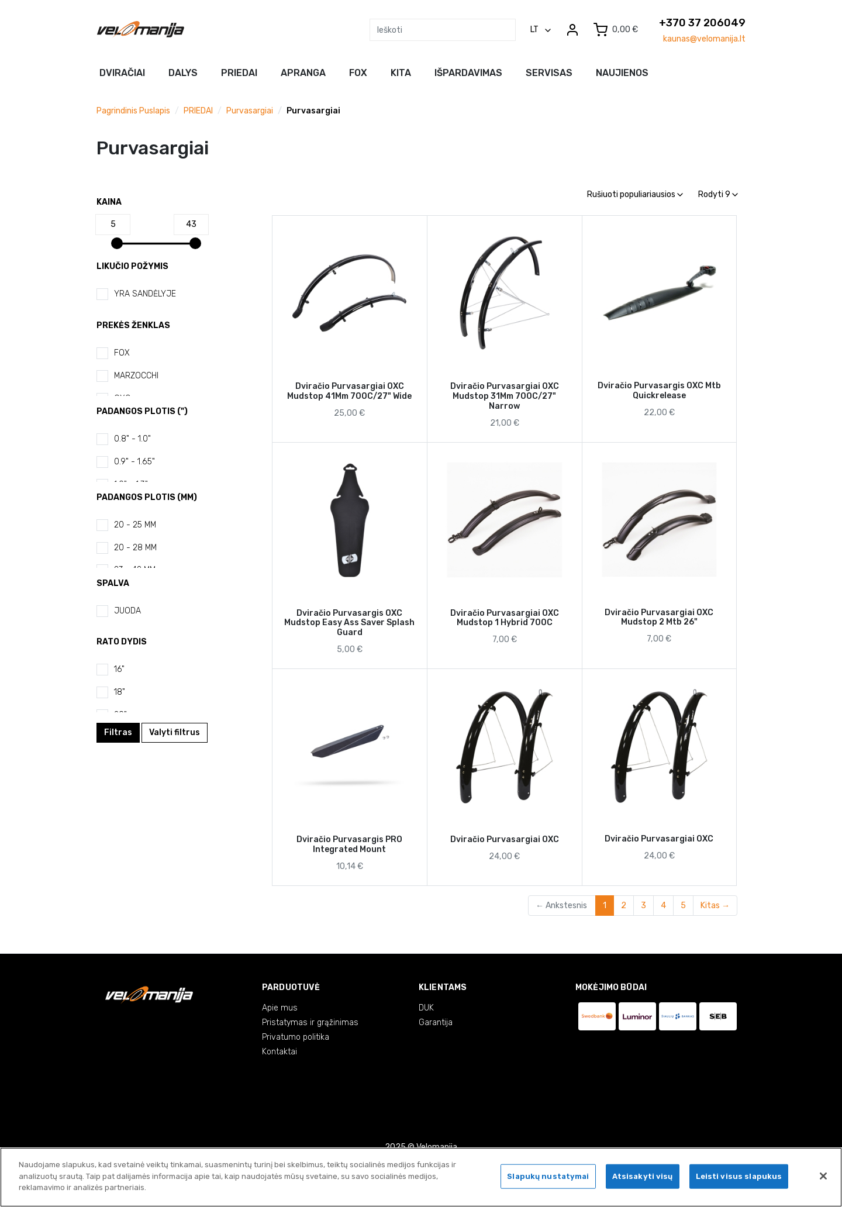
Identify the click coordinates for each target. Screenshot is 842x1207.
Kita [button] (401, 72)
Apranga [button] (303, 72)
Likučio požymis (132, 266)
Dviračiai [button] (122, 72)
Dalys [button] (183, 72)
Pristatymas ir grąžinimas (310, 1022)
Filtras (118, 732)
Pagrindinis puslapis (133, 111)
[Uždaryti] (823, 1178)
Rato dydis (121, 642)
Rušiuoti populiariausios (635, 194)
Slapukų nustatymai (548, 1178)
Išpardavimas (468, 72)
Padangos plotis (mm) (146, 497)
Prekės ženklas (133, 325)
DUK (426, 1008)
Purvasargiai (249, 111)
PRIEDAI (198, 111)
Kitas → (715, 906)
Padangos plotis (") (142, 411)
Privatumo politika (295, 1037)
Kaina (109, 202)
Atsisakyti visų (642, 1178)
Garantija (436, 1022)
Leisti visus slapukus (739, 1178)
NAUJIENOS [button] (622, 72)
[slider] (117, 243)
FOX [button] (358, 72)
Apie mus (280, 1008)
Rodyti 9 (718, 194)
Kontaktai (279, 1052)
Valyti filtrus (174, 732)
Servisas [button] (549, 72)
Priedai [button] (239, 72)
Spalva (112, 583)
